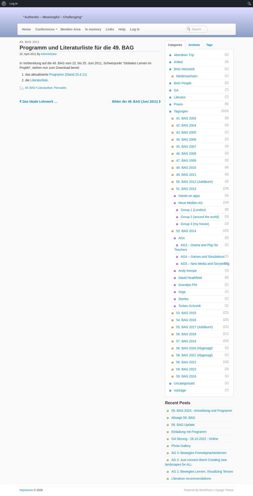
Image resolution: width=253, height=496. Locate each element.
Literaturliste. (39, 80)
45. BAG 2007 (186, 146)
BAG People (182, 83)
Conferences (45, 29)
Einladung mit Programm (188, 432)
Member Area (70, 29)
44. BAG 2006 (186, 139)
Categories (175, 45)
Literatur (179, 97)
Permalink (60, 87)
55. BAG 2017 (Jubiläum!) (194, 327)
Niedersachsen (186, 76)
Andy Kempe (187, 271)
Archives (194, 45)
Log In (135, 29)
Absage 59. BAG (183, 417)
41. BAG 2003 (186, 118)
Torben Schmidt (189, 306)
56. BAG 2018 (186, 334)
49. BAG (30, 87)
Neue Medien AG (190, 203)
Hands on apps (189, 196)
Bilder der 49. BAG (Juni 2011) (136, 101)
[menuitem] (4, 3)
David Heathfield (190, 278)
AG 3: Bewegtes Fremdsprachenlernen (198, 453)
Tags (209, 45)
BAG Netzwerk (184, 69)
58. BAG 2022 (186, 362)
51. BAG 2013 (186, 189)
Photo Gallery (181, 446)
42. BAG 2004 (186, 125)
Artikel (178, 62)
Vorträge (180, 390)
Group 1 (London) (193, 210)
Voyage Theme (224, 490)
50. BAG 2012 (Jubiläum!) (194, 182)
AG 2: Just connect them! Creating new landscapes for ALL (196, 462)
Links (110, 29)
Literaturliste (45, 87)
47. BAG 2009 (186, 160)
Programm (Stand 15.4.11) (68, 74)
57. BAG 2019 (186, 341)
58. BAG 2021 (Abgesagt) (194, 355)
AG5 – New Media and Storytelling (205, 263)
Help (122, 29)
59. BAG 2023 (186, 369)
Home (26, 29)
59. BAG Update (183, 425)
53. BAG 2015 (186, 313)
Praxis (178, 104)
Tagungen (181, 111)
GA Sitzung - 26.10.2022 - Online (194, 439)
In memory (93, 29)
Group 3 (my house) (195, 224)
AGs (181, 238)
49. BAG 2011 (29, 42)
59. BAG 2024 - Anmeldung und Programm (201, 410)
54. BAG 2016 (186, 320)
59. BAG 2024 (186, 376)
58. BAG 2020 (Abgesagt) (194, 348)
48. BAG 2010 (186, 167)
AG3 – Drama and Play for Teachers (196, 247)
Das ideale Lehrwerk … (38, 101)
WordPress (206, 490)
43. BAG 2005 (186, 132)
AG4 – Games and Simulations (202, 256)
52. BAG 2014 (186, 231)
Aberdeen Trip (184, 55)
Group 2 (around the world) (200, 217)
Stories (183, 299)
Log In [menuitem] (14, 3)
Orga (181, 292)
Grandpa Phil (187, 285)
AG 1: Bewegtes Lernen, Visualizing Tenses (202, 471)
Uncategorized (184, 383)
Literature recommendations (191, 478)
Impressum (26, 490)
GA (176, 90)
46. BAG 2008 (186, 153)
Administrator (49, 54)
